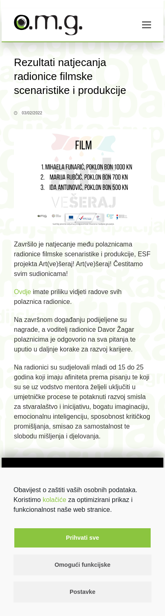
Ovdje (22, 291)
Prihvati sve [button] (82, 537)
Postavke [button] (82, 592)
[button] (146, 25)
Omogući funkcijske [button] (82, 564)
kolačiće (54, 499)
